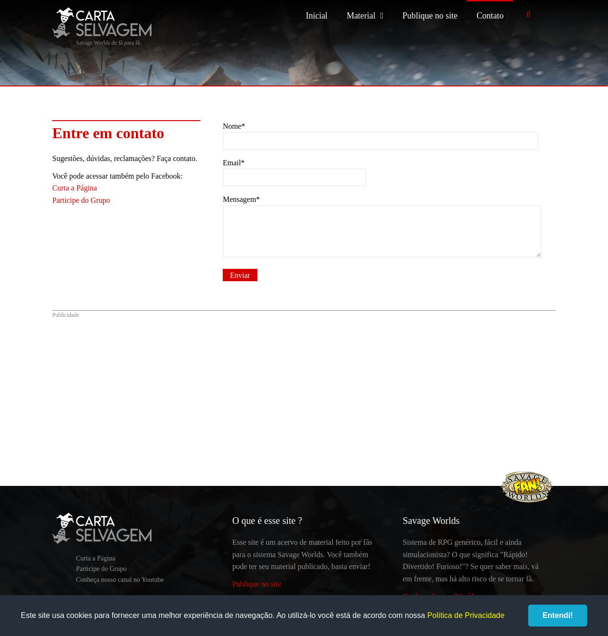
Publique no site (429, 15)
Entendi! (557, 615)
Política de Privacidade (465, 615)
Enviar (240, 275)
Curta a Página (74, 188)
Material (361, 15)
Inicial (317, 15)
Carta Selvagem (102, 22)
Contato (490, 15)
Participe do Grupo (81, 200)
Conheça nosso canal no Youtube (120, 579)
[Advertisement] (304, 390)
